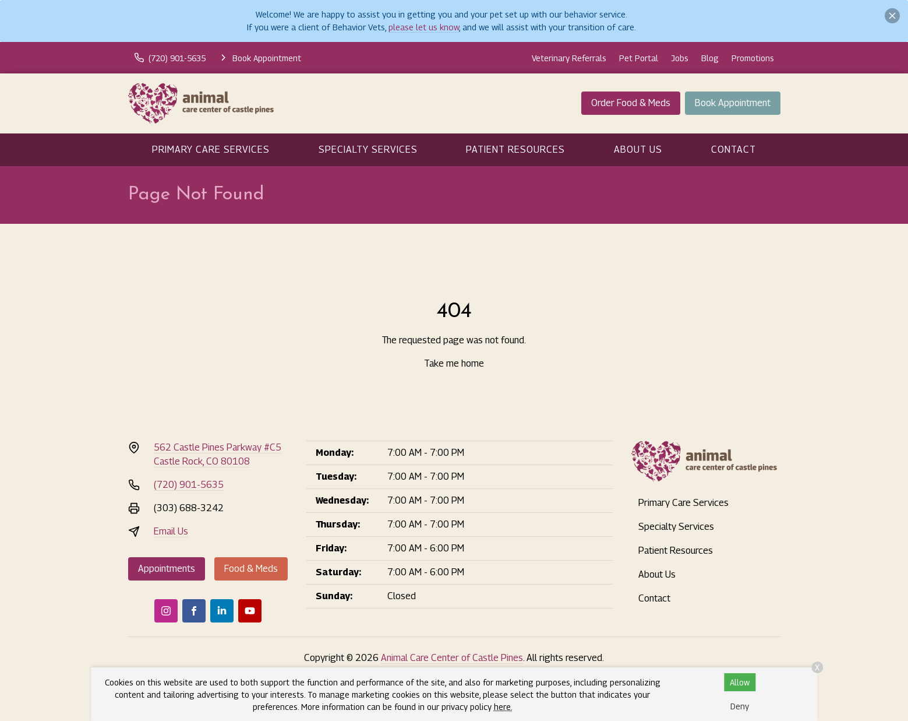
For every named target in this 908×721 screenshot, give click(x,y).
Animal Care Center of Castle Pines (452, 657)
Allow (740, 682)
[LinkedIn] (222, 610)
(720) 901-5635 (189, 484)
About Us (638, 149)
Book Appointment (733, 102)
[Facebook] (194, 610)
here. (503, 707)
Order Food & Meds (630, 102)
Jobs (679, 58)
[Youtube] (250, 610)
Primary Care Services (211, 149)
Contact (733, 149)
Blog (710, 58)
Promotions (753, 58)
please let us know (423, 27)
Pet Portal (638, 58)
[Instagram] (166, 610)
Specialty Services (368, 149)
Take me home (454, 363)
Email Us (171, 531)
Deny (739, 706)
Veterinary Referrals (569, 58)
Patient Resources (515, 149)
